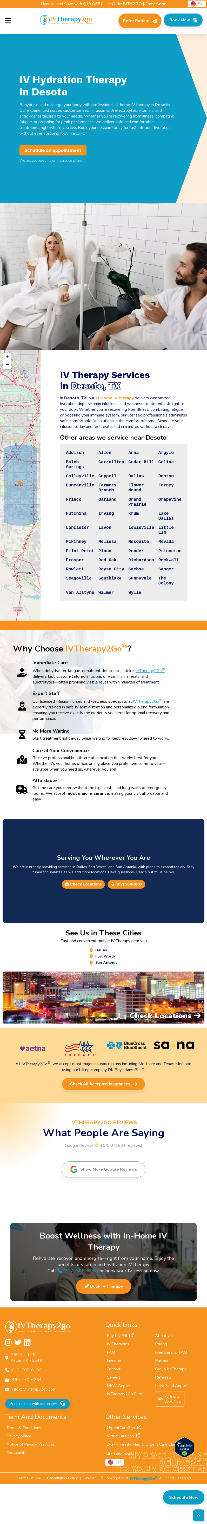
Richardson (137, 588)
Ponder (131, 577)
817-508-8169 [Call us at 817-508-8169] (27, 1410)
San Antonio (106, 1002)
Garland (99, 512)
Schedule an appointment (53, 150)
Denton (164, 483)
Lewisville (137, 547)
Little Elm (164, 550)
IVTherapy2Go (150, 708)
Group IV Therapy (170, 1409)
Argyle (164, 454)
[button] (14, 498)
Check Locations (83, 921)
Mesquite (134, 565)
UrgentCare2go (124, 1468)
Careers (114, 1418)
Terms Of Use (29, 1518)
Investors (115, 1401)
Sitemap (90, 1518)
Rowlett (63, 599)
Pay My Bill (120, 1376)
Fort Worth (105, 995)
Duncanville (68, 494)
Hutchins (64, 530)
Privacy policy (18, 1476)
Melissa (99, 565)
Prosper (63, 588)
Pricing (161, 1384)
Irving (97, 530)
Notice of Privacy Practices (30, 1485)
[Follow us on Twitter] (18, 1383)
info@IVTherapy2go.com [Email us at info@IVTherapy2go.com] (34, 1429)
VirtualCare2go (123, 1476)
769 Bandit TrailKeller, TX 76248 (26, 1398)
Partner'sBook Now (170, 1439)
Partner (162, 1401)
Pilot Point (68, 577)
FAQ (111, 1393)
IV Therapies (118, 1384)
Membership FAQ (171, 1393)
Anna (128, 454)
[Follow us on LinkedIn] (27, 1383)
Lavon (96, 547)
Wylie (130, 629)
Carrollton (103, 465)
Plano (96, 577)
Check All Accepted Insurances (103, 1123)
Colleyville (68, 483)
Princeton (168, 577)
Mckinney (64, 565)
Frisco (61, 512)
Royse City (103, 599)
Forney (164, 494)
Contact (114, 1409)
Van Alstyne (68, 629)
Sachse (131, 599)
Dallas (131, 483)
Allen (96, 454)
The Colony (164, 614)
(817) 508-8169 (126, 921)
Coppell (99, 483)
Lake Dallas (164, 533)
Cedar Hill (137, 465)
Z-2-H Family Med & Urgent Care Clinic (145, 1485)
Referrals (163, 1418)
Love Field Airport (171, 1426)
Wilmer (97, 629)
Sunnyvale (135, 611)
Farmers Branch (99, 497)
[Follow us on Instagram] (8, 1383)
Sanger (164, 599)
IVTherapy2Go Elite (124, 1434)
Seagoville (67, 611)
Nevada (164, 565)
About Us (164, 1376)
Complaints (16, 1493)
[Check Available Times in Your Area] (180, 21)
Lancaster (65, 547)
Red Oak (99, 588)
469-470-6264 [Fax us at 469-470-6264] (27, 1420)
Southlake (102, 611)
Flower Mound (131, 497)
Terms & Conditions (23, 1468)
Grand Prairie (132, 515)
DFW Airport (119, 1426)
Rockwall (167, 588)
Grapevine (168, 512)
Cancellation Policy (62, 1518)
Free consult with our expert (37, 1444)
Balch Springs (63, 468)
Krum (128, 530)
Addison (63, 454)
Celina (164, 465)
